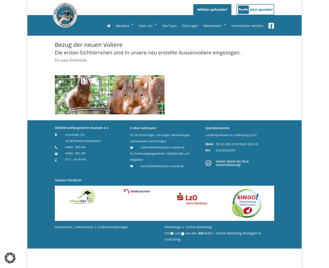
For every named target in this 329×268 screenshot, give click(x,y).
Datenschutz (84, 227)
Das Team (169, 26)
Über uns (146, 26)
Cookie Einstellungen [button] (112, 227)
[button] (10, 258)
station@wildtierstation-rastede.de (163, 147)
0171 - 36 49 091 (75, 159)
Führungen (190, 26)
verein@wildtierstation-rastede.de (162, 166)
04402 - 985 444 (75, 147)
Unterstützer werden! (247, 26)
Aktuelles (122, 26)
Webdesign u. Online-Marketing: (188, 227)
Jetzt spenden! (261, 9)
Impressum (63, 227)
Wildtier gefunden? (212, 9)
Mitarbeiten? (212, 26)
